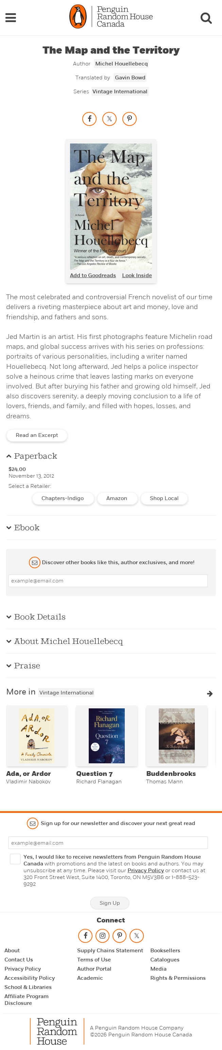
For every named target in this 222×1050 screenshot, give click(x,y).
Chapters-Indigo (63, 498)
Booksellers (165, 950)
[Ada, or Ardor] (36, 735)
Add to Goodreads (93, 275)
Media (158, 969)
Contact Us (18, 959)
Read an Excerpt (37, 435)
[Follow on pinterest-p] (119, 937)
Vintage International (120, 91)
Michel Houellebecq (121, 63)
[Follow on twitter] (136, 937)
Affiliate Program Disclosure (26, 1000)
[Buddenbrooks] (176, 735)
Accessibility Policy (29, 978)
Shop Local (164, 498)
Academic (90, 978)
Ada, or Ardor (28, 773)
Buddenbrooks (171, 773)
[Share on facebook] (89, 118)
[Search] (206, 18)
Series (81, 91)
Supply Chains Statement (110, 950)
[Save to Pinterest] (129, 118)
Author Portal (94, 969)
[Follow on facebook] (85, 937)
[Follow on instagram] (102, 937)
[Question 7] (106, 735)
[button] (210, 693)
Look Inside (137, 275)
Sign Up (110, 903)
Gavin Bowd (130, 77)
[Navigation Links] (10, 18)
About (12, 950)
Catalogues (165, 959)
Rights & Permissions (178, 978)
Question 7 (94, 773)
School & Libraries (28, 987)
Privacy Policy (145, 870)
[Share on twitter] (109, 118)
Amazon (117, 498)
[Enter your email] (108, 580)
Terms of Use (94, 959)
